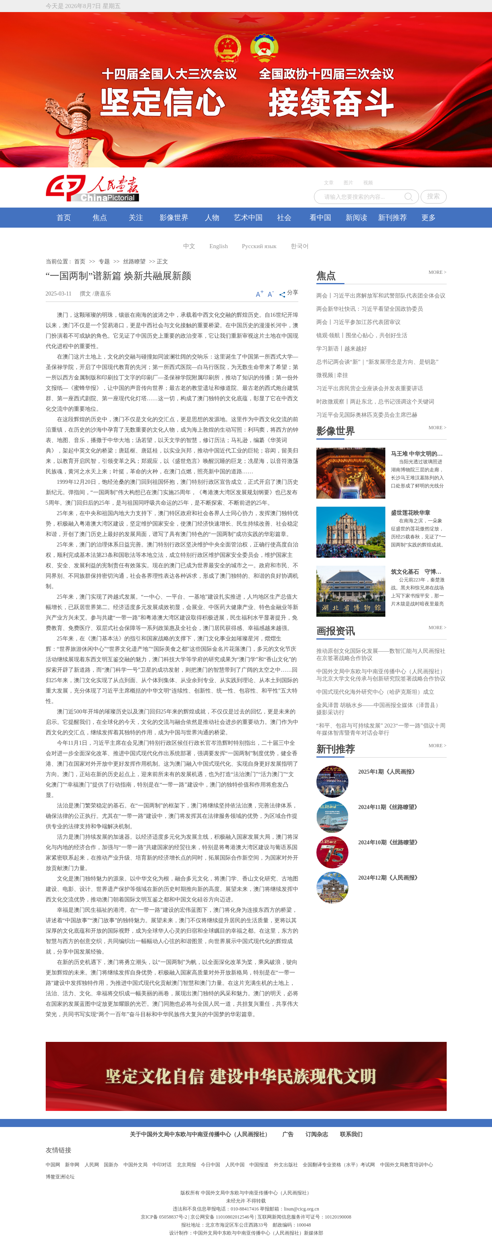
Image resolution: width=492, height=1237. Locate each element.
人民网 (92, 1165)
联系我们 (351, 1134)
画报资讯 (335, 631)
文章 (329, 182)
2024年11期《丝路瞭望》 (389, 807)
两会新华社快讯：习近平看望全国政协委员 (369, 309)
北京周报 (186, 1165)
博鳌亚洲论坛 (60, 1177)
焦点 (100, 218)
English (218, 246)
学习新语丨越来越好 (341, 349)
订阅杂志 (317, 1134)
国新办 (111, 1165)
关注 (136, 218)
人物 (212, 218)
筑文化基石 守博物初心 (422, 572)
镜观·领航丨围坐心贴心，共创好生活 (362, 335)
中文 (189, 246)
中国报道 (259, 1165)
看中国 (320, 218)
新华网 (72, 1165)
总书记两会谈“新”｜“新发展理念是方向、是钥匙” (377, 362)
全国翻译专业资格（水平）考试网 (339, 1165)
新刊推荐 (392, 218)
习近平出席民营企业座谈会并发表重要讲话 (369, 388)
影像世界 (174, 218)
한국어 (300, 246)
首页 (64, 218)
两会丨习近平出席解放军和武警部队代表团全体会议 (380, 296)
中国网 (53, 1165)
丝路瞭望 (134, 262)
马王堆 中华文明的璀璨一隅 (425, 454)
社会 (284, 218)
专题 (104, 262)
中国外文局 (136, 1165)
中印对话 (162, 1165)
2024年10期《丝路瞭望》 (389, 843)
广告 (288, 1134)
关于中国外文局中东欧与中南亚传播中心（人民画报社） (200, 1134)
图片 (348, 182)
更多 (428, 218)
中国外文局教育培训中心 (406, 1165)
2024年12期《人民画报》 (389, 878)
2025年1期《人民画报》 (387, 772)
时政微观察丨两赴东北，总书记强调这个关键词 (375, 402)
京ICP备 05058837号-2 (164, 1217)
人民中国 (235, 1165)
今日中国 (210, 1165)
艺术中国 (248, 218)
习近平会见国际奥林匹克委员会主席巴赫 (366, 415)
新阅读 (356, 218)
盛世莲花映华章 (410, 513)
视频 (368, 182)
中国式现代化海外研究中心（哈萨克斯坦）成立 (375, 692)
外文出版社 (286, 1165)
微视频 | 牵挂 (332, 375)
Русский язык (259, 246)
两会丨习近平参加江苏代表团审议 (358, 322)
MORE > (437, 272)
